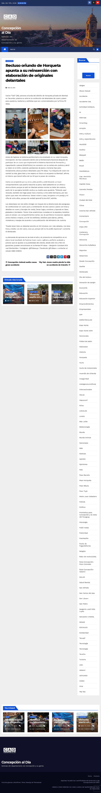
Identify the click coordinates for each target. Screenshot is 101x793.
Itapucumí (83, 400)
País (81, 470)
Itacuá (81, 395)
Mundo (82, 432)
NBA (81, 448)
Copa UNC (83, 227)
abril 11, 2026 (12, 726)
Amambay (83, 123)
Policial (82, 502)
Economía (83, 288)
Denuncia (83, 240)
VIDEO (81, 681)
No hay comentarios (13, 729)
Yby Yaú (82, 692)
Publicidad (83, 533)
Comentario (84, 216)
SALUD (82, 577)
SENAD (82, 622)
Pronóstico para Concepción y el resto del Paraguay (88, 515)
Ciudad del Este (85, 200)
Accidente (83, 96)
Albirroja (82, 118)
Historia (82, 352)
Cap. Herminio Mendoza (85, 177)
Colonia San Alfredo (87, 211)
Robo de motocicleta (87, 557)
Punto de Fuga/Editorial (85, 545)
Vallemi (82, 670)
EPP (80, 315)
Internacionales (85, 389)
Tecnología (83, 643)
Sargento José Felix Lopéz (87, 610)
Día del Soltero (85, 277)
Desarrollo (83, 256)
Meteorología (84, 427)
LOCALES (83, 411)
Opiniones (83, 464)
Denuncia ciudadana (87, 245)
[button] (94, 49)
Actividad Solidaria (86, 107)
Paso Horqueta (85, 480)
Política (82, 507)
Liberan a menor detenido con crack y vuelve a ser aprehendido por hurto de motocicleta (75, 788)
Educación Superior (87, 299)
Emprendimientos (86, 304)
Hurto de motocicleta (88, 368)
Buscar (82, 60)
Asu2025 (82, 144)
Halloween (83, 347)
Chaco (81, 195)
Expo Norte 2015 (86, 331)
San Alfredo (84, 588)
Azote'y (82, 150)
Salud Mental (84, 582)
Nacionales (83, 443)
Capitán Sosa (84, 184)
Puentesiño (83, 538)
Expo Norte (83, 325)
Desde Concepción (86, 261)
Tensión (82, 654)
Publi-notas (84, 528)
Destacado (83, 272)
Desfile (82, 266)
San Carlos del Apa (87, 593)
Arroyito (82, 128)
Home (90, 776)
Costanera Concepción (84, 233)
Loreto (82, 416)
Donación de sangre (87, 282)
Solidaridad (83, 633)
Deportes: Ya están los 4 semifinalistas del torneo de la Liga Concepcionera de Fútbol (80, 781)
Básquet (82, 155)
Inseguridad (84, 379)
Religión (82, 551)
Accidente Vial (85, 102)
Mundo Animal (85, 438)
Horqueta (83, 357)
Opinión (82, 459)
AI (80, 112)
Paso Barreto (84, 475)
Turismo (82, 659)
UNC (81, 665)
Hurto (81, 363)
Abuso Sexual (84, 91)
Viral (81, 686)
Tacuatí (82, 638)
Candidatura (84, 171)
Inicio (12, 49)
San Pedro (83, 604)
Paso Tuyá (83, 491)
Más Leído (83, 422)
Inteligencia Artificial (87, 384)
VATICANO (83, 676)
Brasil (81, 166)
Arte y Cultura (85, 134)
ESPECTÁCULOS (85, 320)
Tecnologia (83, 649)
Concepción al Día (16, 762)
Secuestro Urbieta (86, 617)
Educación (83, 293)
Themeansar (37, 782)
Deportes (83, 250)
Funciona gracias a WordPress (11, 782)
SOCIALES (83, 627)
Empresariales (85, 309)
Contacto (96, 776)
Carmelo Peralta (85, 189)
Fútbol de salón (85, 341)
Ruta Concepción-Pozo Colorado (86, 563)
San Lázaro (83, 598)
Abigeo (82, 85)
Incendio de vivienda (87, 373)
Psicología (83, 522)
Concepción (9, 61)
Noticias (82, 454)
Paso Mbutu (84, 486)
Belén (81, 160)
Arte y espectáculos (87, 139)
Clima (81, 205)
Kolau (81, 405)
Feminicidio (84, 336)
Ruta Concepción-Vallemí (86, 571)
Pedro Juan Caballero (88, 496)
